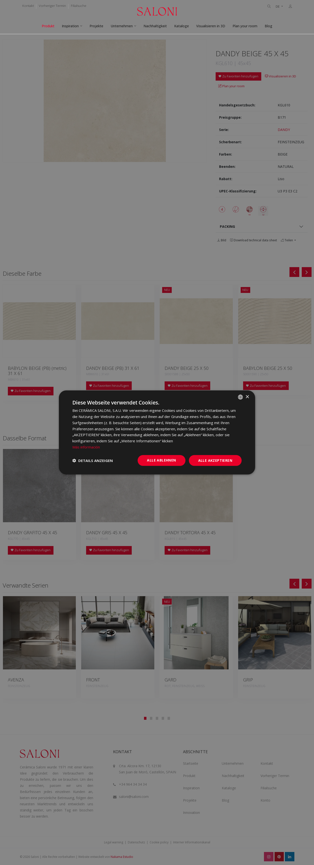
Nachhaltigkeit (155, 26)
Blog (268, 26)
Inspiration (70, 26)
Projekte (96, 26)
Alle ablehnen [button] (161, 460)
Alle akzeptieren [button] (215, 460)
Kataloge (181, 26)
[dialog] (157, 432)
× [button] (247, 397)
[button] (92, 460)
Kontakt (28, 5)
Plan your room (245, 26)
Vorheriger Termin (52, 5)
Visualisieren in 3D (210, 26)
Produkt (48, 26)
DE (278, 6)
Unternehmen (122, 26)
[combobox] (240, 397)
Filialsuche (78, 5)
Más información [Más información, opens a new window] (86, 447)
